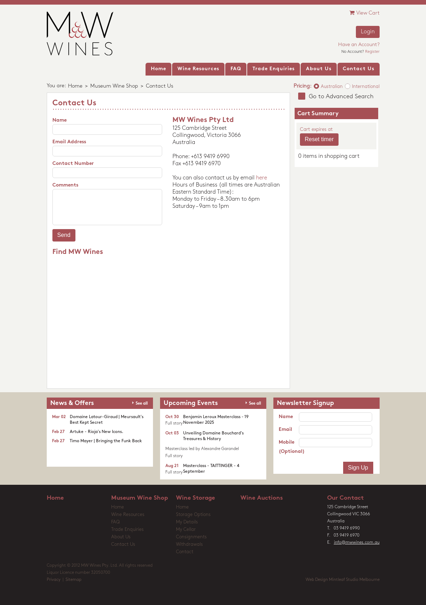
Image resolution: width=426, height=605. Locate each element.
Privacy (54, 580)
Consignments (191, 537)
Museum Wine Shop (114, 86)
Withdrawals (189, 544)
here (261, 178)
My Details (187, 522)
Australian (332, 86)
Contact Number (73, 163)
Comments (65, 185)
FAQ (115, 522)
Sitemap (73, 580)
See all (142, 403)
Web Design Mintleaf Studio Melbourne (343, 580)
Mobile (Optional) (289, 447)
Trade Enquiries (127, 529)
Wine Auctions (261, 498)
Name (59, 120)
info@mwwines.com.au (357, 542)
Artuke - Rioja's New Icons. (96, 432)
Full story (174, 423)
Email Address (69, 142)
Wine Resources (127, 514)
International (366, 86)
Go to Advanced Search (341, 97)
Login (368, 32)
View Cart (365, 13)
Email (285, 429)
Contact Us (123, 544)
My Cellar (186, 529)
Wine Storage (195, 498)
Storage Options (193, 514)
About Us (121, 537)
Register (372, 52)
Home (75, 86)
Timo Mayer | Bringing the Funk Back (106, 441)
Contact (184, 552)
